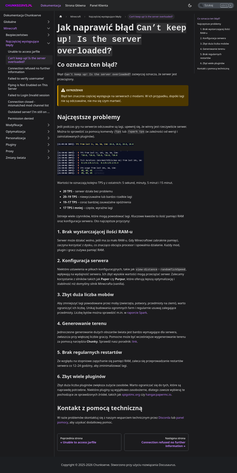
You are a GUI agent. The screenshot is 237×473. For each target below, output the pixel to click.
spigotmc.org (131, 395)
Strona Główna (75, 5)
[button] (28, 151)
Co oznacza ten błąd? (208, 18)
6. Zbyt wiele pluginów (212, 63)
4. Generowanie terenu (212, 48)
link (134, 341)
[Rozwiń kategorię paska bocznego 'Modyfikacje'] (49, 125)
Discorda (165, 418)
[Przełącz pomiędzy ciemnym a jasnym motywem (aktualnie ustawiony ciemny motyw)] (190, 5)
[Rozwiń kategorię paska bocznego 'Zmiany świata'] (49, 158)
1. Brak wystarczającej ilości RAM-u (215, 31)
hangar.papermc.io (158, 395)
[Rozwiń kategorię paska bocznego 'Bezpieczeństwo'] (49, 35)
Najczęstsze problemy (209, 23)
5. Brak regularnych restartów (210, 56)
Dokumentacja (51, 5)
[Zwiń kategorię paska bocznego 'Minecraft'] (49, 28)
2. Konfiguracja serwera (213, 38)
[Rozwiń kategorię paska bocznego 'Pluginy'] (49, 144)
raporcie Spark (137, 313)
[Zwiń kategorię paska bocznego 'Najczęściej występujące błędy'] (49, 43)
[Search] (216, 5)
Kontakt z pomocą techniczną (213, 68)
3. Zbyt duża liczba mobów (214, 43)
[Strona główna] (60, 16)
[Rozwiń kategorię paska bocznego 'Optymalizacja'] (49, 131)
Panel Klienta (99, 5)
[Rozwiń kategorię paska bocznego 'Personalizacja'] (49, 138)
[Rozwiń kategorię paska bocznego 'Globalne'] (49, 22)
